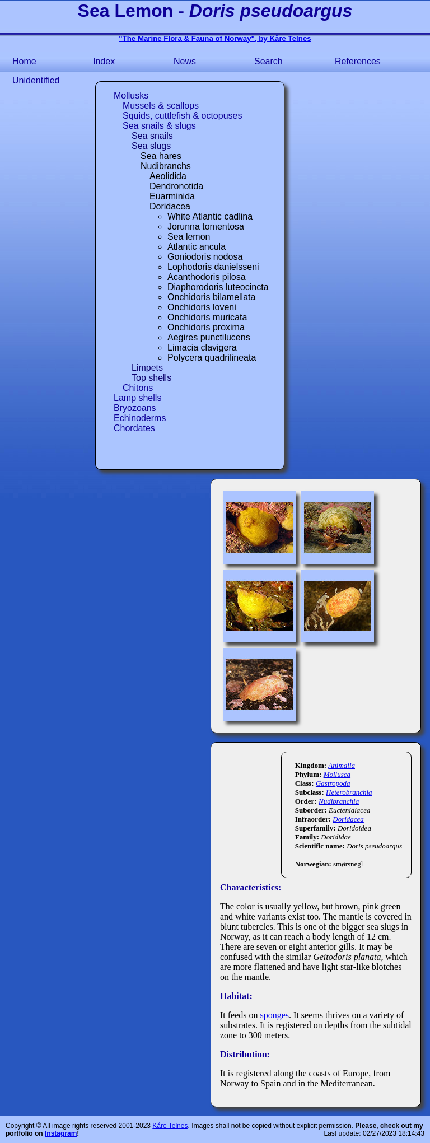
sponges (274, 1015)
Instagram (61, 1133)
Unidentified (36, 80)
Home (24, 61)
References (358, 61)
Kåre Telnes (170, 1126)
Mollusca (337, 774)
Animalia (341, 765)
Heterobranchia (349, 792)
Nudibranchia (339, 801)
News (185, 61)
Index (104, 61)
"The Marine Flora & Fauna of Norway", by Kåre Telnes (215, 38)
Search (268, 61)
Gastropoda (333, 783)
